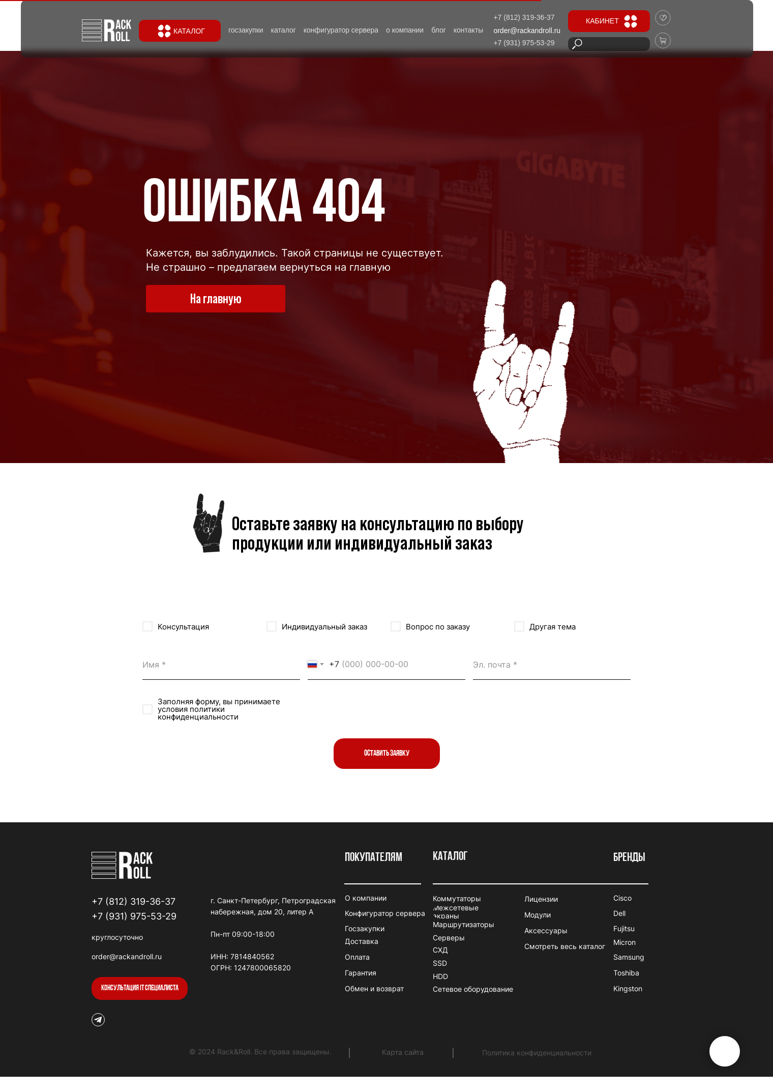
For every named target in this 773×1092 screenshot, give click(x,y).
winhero (223, 945)
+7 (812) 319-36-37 (133, 901)
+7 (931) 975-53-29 (134, 916)
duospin (224, 922)
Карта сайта (403, 1052)
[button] (140, 988)
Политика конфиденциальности (536, 1052)
